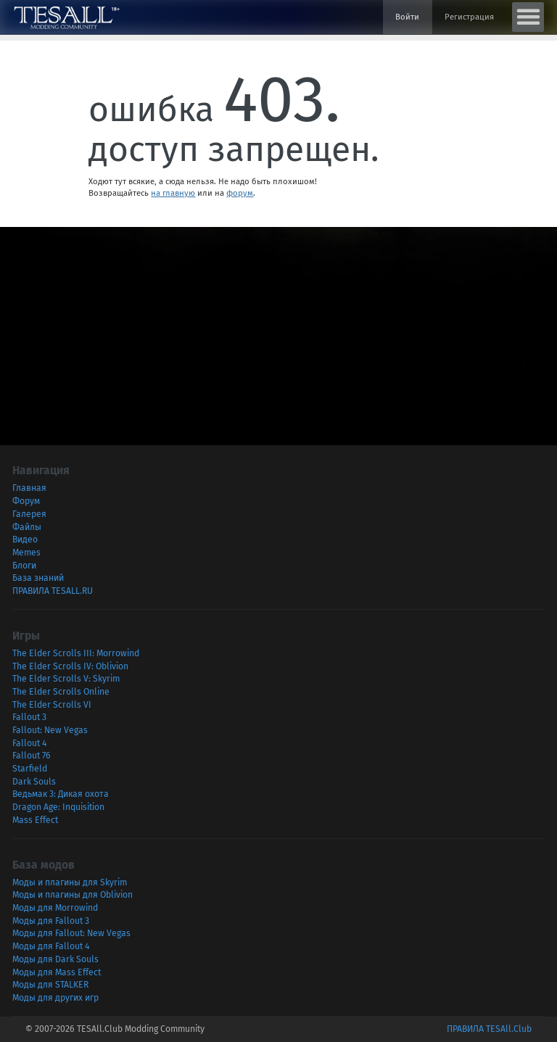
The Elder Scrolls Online (61, 692)
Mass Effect (35, 820)
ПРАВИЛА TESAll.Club (489, 1029)
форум (239, 193)
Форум (26, 501)
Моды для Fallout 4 (50, 946)
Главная (29, 488)
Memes (26, 552)
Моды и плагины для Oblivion (72, 895)
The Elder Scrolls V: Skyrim (66, 679)
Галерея (29, 514)
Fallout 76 (31, 756)
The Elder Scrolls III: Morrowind (75, 653)
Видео (25, 539)
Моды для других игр (55, 998)
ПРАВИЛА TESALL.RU (52, 591)
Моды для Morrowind (55, 908)
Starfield (29, 769)
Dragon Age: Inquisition (58, 807)
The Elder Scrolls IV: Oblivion (70, 666)
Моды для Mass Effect (56, 972)
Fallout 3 (29, 717)
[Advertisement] (278, 328)
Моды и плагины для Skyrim (69, 882)
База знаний (38, 578)
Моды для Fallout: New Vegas (71, 933)
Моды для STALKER (50, 985)
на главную (173, 193)
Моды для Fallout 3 (50, 921)
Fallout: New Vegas (50, 730)
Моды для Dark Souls (55, 959)
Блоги (24, 566)
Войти (407, 17)
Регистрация (469, 17)
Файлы (26, 527)
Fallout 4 (29, 743)
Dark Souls (34, 782)
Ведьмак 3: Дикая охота (60, 794)
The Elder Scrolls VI (51, 705)
